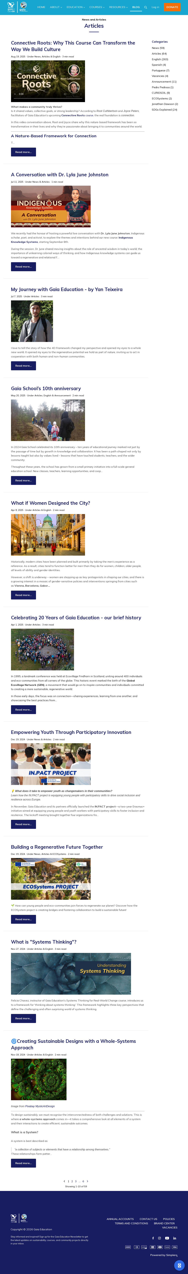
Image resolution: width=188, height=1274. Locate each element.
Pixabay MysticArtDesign (40, 1106)
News (37, 56)
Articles (46, 56)
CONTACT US (148, 1219)
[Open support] (179, 1265)
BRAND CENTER (164, 1223)
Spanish (159, 64)
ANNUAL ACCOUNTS (120, 1219)
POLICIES (169, 1219)
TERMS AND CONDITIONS (131, 1223)
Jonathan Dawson (165, 104)
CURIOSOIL (161, 92)
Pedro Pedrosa (163, 87)
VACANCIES (169, 1227)
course (77, 115)
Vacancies (160, 76)
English (56, 56)
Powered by (163, 1255)
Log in (155, 7)
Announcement (62, 395)
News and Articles (94, 19)
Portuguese (161, 70)
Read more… (23, 152)
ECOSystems (59, 854)
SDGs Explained (164, 109)
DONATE (172, 7)
